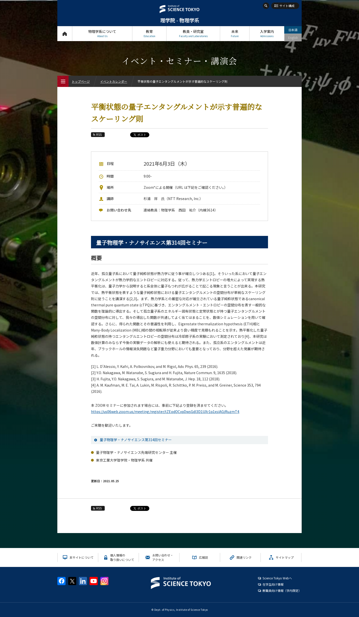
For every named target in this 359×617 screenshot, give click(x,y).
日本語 (292, 30)
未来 (234, 33)
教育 (149, 33)
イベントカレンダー (113, 81)
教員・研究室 (193, 33)
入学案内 (267, 33)
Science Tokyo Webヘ (277, 578)
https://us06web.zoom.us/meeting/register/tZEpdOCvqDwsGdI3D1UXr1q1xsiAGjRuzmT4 (165, 411)
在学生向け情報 (273, 584)
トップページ (64, 33)
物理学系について (102, 33)
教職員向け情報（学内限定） (282, 590)
